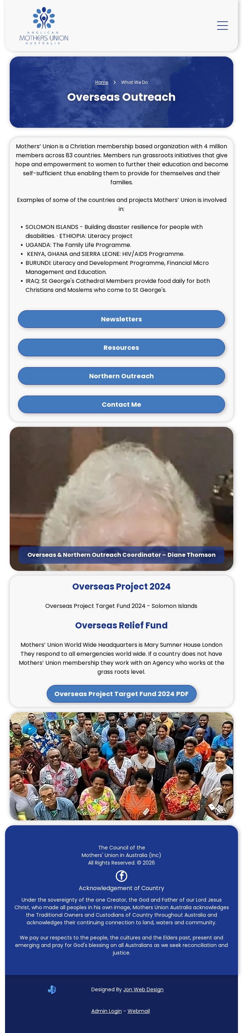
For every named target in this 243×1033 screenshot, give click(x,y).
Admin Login (106, 1011)
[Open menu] (222, 25)
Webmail (139, 1011)
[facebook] (121, 877)
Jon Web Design (143, 989)
